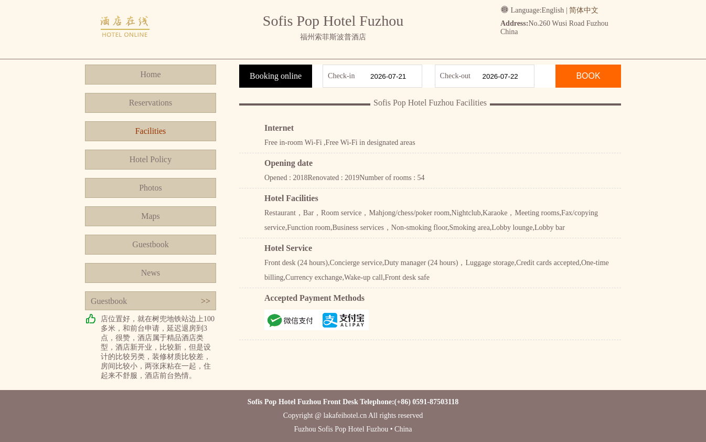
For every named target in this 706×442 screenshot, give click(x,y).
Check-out (455, 76)
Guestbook (150, 244)
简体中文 (583, 10)
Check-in (341, 76)
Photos (150, 187)
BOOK (588, 75)
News (150, 272)
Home (150, 74)
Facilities (150, 131)
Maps (150, 216)
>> (205, 301)
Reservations (151, 102)
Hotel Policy (151, 159)
